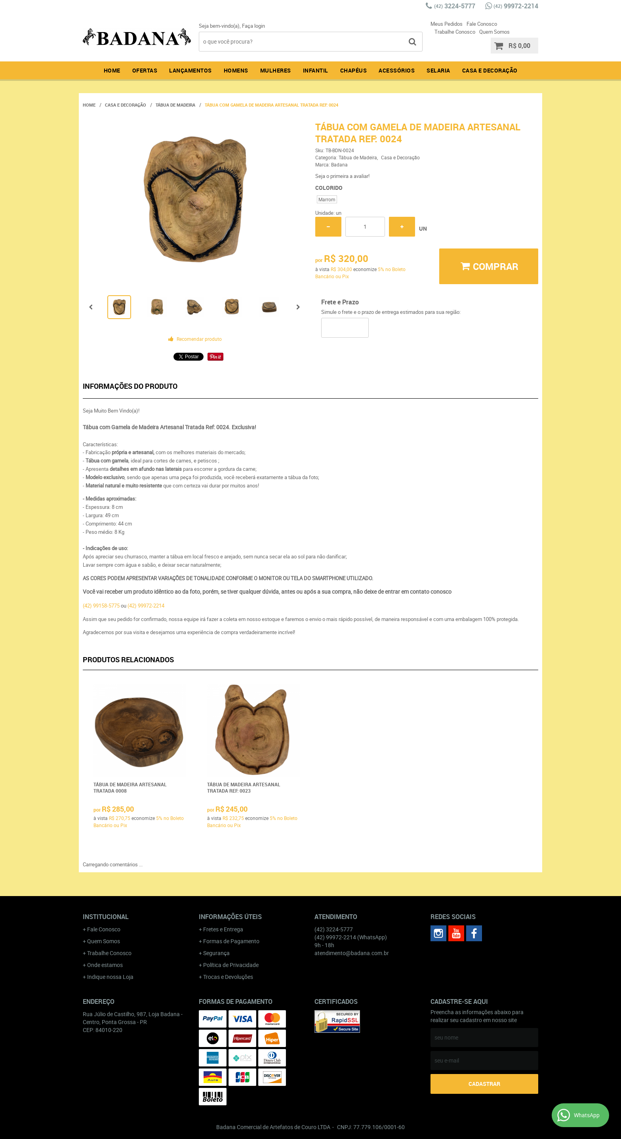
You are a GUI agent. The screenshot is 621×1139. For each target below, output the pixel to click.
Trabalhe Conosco (454, 31)
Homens (236, 70)
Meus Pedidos (447, 23)
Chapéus (353, 70)
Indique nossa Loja (110, 976)
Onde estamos (105, 965)
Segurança (216, 953)
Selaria (438, 70)
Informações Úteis (230, 916)
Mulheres (275, 70)
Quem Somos (494, 31)
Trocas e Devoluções (228, 976)
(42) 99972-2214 (146, 605)
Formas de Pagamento (231, 941)
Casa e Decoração (490, 70)
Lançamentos (190, 70)
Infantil (315, 70)
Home (112, 70)
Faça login (253, 25)
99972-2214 (515, 6)
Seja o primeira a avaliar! (342, 176)
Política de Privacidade (231, 965)
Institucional (106, 916)
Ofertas (145, 70)
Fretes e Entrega (223, 929)
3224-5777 (454, 6)
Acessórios (397, 70)
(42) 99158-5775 (101, 605)
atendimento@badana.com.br (351, 953)
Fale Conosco (482, 23)
